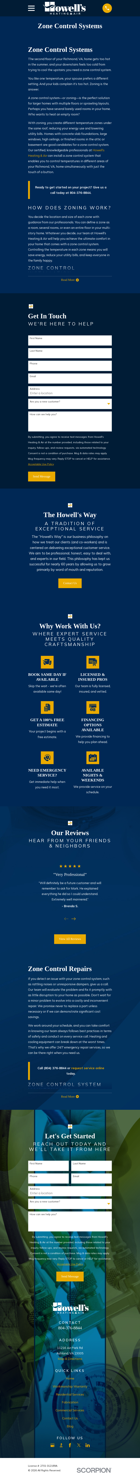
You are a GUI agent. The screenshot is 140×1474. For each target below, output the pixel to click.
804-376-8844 (70, 1330)
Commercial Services (70, 1412)
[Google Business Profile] (52, 1447)
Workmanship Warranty (70, 1388)
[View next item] (73, 920)
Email (33, 377)
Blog (70, 1428)
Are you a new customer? (45, 402)
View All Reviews (70, 940)
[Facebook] (70, 1447)
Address (35, 389)
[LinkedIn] (87, 1447)
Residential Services (70, 1396)
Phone (33, 364)
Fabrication (70, 1404)
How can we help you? (43, 415)
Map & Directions (70, 1360)
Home (70, 1380)
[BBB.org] (61, 1447)
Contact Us (70, 584)
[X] (79, 1447)
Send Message (41, 477)
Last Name (36, 351)
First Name (36, 339)
